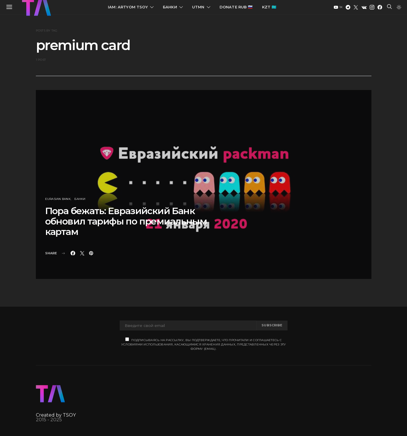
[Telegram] (348, 7)
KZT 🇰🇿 (269, 7)
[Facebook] (379, 7)
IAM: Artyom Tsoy (128, 7)
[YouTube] (338, 7)
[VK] (364, 7)
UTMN (198, 7)
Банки (170, 7)
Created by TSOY (56, 415)
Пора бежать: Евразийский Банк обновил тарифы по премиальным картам (126, 221)
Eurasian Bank (58, 199)
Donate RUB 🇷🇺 (236, 7)
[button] (399, 7)
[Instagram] (372, 7)
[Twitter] (355, 7)
